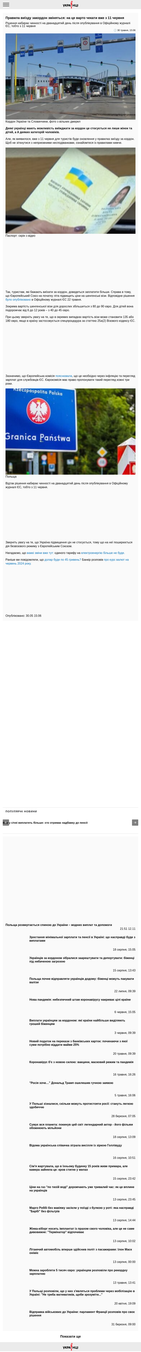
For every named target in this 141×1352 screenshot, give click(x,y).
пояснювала (63, 375)
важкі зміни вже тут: (40, 552)
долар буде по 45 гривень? (62, 559)
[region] (70, 263)
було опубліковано (18, 299)
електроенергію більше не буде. (103, 552)
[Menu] (6, 4)
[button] (6, 822)
